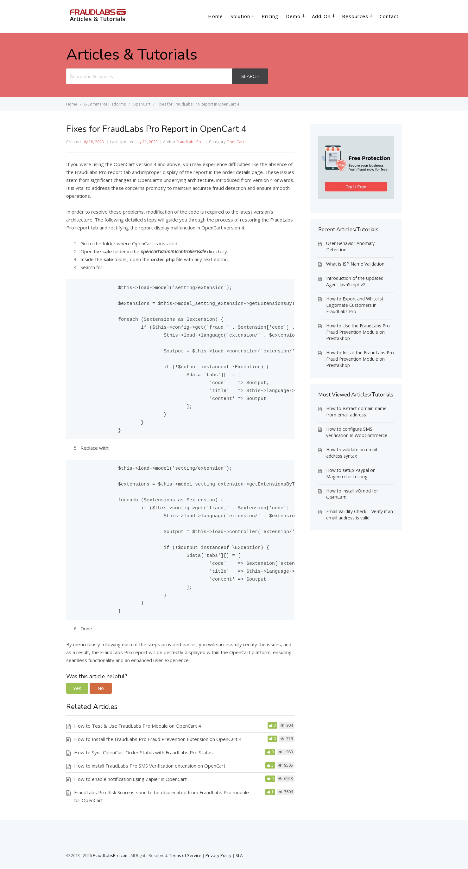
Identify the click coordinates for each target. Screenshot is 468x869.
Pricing (270, 16)
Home (215, 16)
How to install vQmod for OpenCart (352, 494)
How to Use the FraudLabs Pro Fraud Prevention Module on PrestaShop (358, 332)
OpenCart (235, 142)
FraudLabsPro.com (111, 855)
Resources (355, 16)
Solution (240, 16)
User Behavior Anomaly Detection (350, 246)
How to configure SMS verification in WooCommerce (356, 432)
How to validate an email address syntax (351, 453)
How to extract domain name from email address (356, 411)
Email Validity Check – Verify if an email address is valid (359, 514)
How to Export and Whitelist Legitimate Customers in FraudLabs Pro (354, 305)
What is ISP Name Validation (355, 264)
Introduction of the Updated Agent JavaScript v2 (354, 281)
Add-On (321, 16)
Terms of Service (185, 855)
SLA (239, 855)
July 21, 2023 (147, 142)
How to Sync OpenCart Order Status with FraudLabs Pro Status (143, 752)
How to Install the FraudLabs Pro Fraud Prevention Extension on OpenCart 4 (158, 739)
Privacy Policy (218, 855)
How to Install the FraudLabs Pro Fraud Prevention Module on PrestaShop (360, 359)
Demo (293, 16)
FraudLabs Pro (189, 142)
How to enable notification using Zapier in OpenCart (130, 779)
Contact (389, 16)
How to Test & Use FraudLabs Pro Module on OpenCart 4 (137, 726)
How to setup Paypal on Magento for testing (351, 473)
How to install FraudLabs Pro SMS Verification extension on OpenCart (149, 766)
